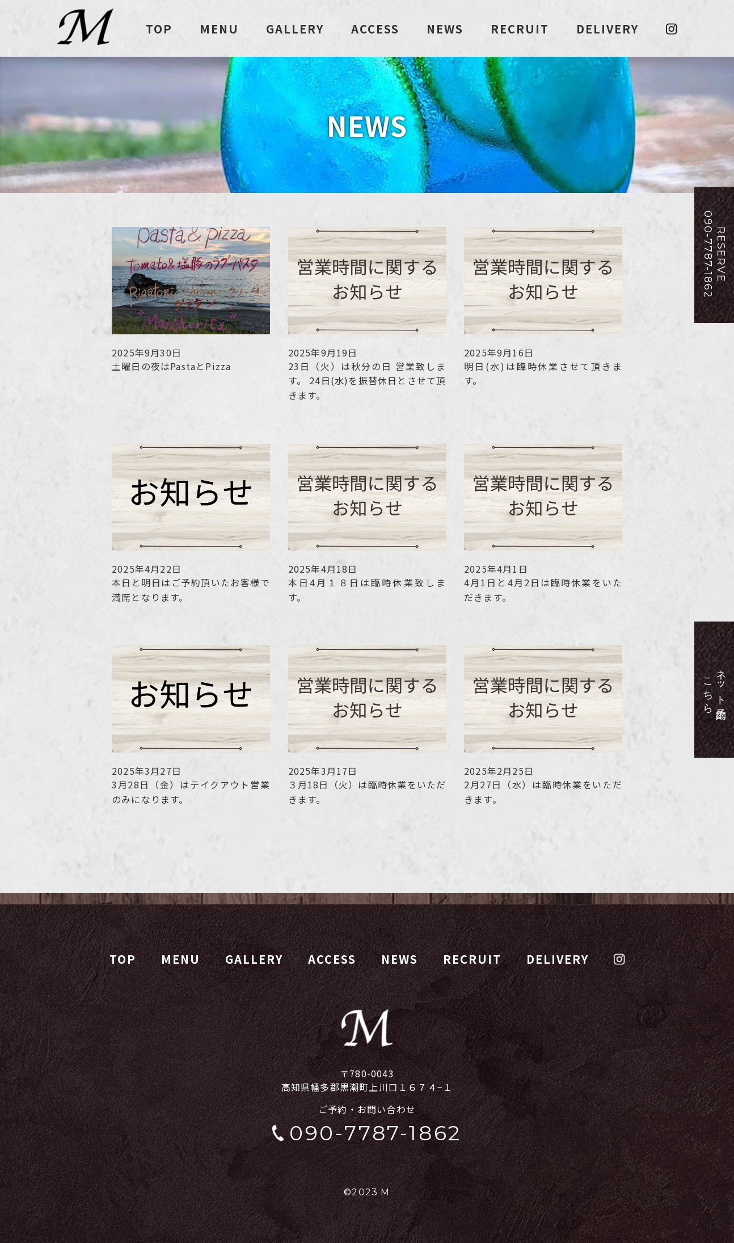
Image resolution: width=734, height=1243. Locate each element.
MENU (219, 28)
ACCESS (375, 28)
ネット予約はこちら (714, 689)
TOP (159, 28)
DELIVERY (607, 28)
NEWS (445, 28)
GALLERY (295, 28)
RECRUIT (520, 28)
